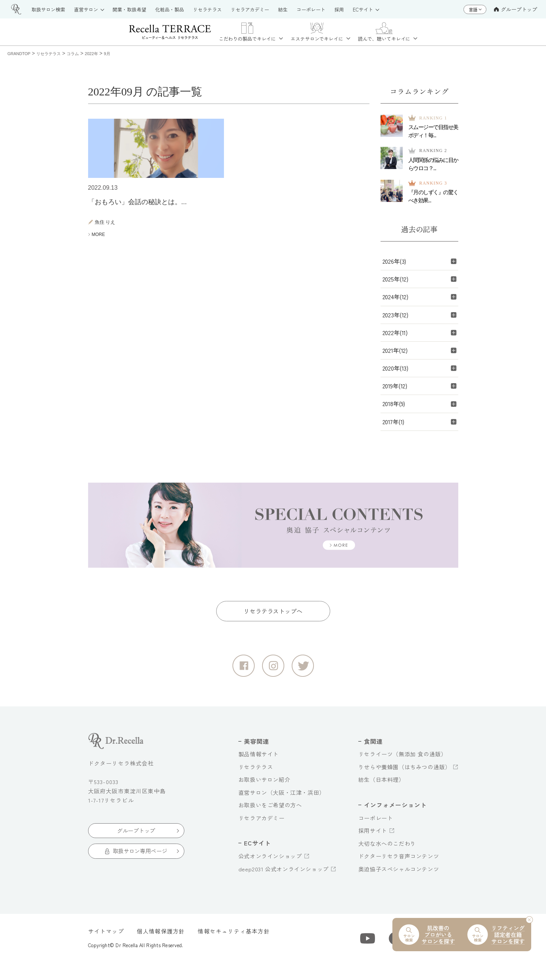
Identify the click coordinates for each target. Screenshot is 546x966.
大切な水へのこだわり (387, 847)
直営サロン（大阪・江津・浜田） (281, 796)
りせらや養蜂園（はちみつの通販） (404, 770)
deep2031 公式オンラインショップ (283, 872)
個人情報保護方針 (161, 935)
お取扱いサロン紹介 (264, 783)
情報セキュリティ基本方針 (233, 935)
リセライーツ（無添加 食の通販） (402, 757)
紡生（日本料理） (381, 783)
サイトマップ (106, 935)
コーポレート (375, 821)
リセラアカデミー (261, 821)
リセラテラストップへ (273, 614)
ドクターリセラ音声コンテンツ (398, 860)
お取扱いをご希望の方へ (270, 809)
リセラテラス (255, 770)
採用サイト (372, 834)
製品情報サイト (258, 757)
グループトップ (515, 9)
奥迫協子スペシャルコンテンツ (398, 872)
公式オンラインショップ (270, 860)
